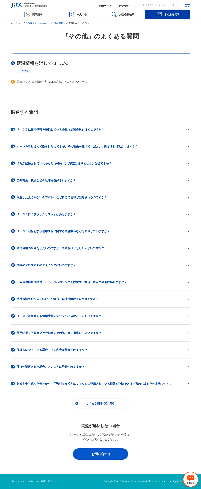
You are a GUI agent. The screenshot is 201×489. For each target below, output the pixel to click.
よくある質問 (171, 14)
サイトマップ (17, 481)
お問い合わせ (101, 454)
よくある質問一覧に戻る (100, 403)
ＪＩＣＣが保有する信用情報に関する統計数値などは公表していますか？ (63, 231)
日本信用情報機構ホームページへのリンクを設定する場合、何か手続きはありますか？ (72, 282)
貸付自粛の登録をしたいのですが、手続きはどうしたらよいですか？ (60, 248)
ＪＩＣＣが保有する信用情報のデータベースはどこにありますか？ (59, 316)
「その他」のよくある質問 (50, 23)
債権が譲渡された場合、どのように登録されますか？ (50, 366)
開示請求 (37, 14)
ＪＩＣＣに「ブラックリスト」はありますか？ (46, 214)
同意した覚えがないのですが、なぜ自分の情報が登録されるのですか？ (62, 197)
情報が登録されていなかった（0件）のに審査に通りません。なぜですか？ (64, 163)
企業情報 (124, 6)
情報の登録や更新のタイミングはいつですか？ (46, 265)
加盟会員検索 (126, 14)
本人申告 (82, 14)
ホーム (14, 23)
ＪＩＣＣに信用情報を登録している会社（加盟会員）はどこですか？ (60, 129)
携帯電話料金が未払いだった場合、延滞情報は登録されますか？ (58, 299)
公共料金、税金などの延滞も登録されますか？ (46, 180)
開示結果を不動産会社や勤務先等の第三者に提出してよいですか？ (59, 332)
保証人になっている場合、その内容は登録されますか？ (52, 349)
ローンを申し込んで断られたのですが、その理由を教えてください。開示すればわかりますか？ (77, 146)
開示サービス (106, 6)
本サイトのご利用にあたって (42, 481)
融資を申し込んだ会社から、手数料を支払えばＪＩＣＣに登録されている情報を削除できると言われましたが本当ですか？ (94, 383)
